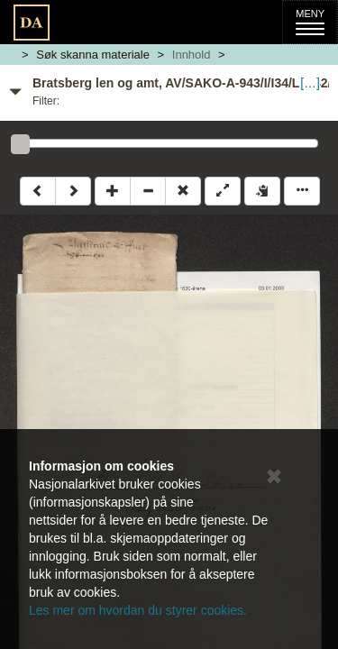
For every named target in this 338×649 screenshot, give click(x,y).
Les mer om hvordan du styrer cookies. (138, 610)
